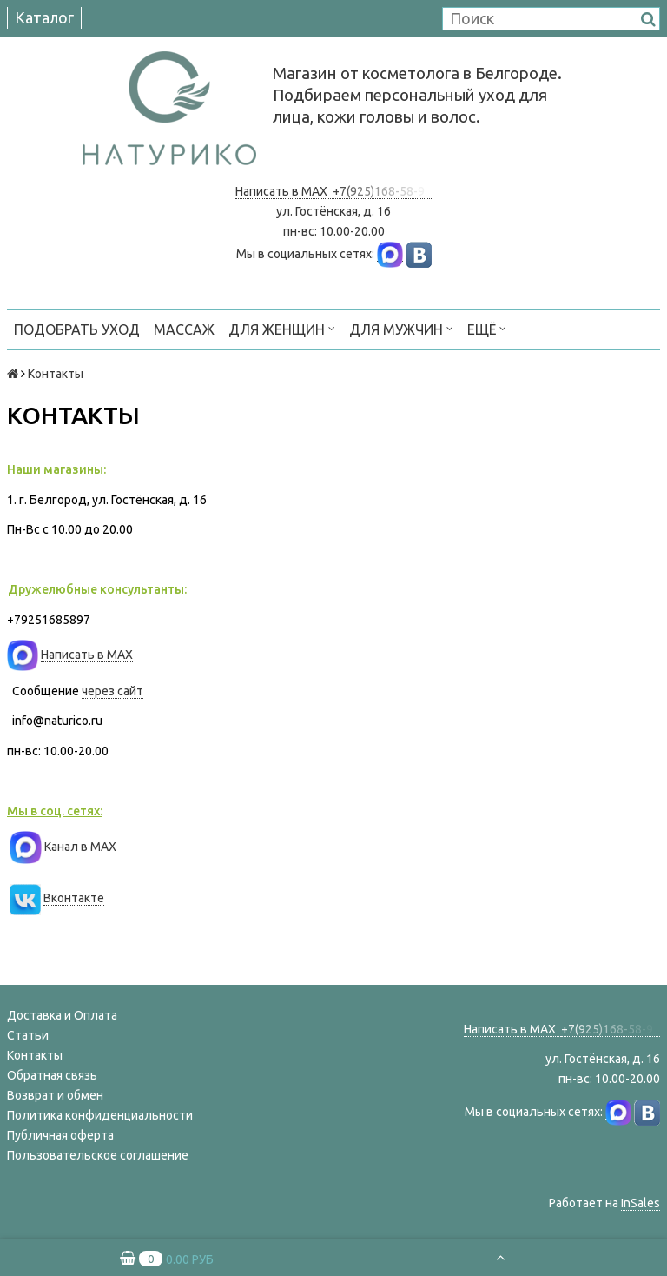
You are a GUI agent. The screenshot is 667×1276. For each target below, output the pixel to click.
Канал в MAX (80, 847)
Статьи (28, 1035)
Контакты (35, 1055)
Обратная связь (52, 1075)
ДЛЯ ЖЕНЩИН (281, 328)
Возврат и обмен (55, 1095)
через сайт (112, 691)
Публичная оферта (60, 1135)
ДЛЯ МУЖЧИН (401, 328)
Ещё (486, 328)
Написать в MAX (284, 191)
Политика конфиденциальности (100, 1115)
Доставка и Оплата (62, 1015)
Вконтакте (73, 898)
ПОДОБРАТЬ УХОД (77, 329)
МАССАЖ (184, 329)
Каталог (44, 17)
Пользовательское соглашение (97, 1155)
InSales (640, 1203)
